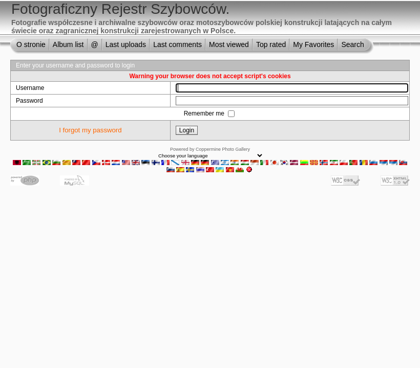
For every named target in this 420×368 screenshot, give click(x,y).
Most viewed (229, 44)
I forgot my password (90, 130)
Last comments (177, 44)
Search (352, 44)
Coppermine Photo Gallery (223, 149)
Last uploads (126, 44)
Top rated (271, 44)
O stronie (31, 44)
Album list (68, 44)
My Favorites (313, 44)
